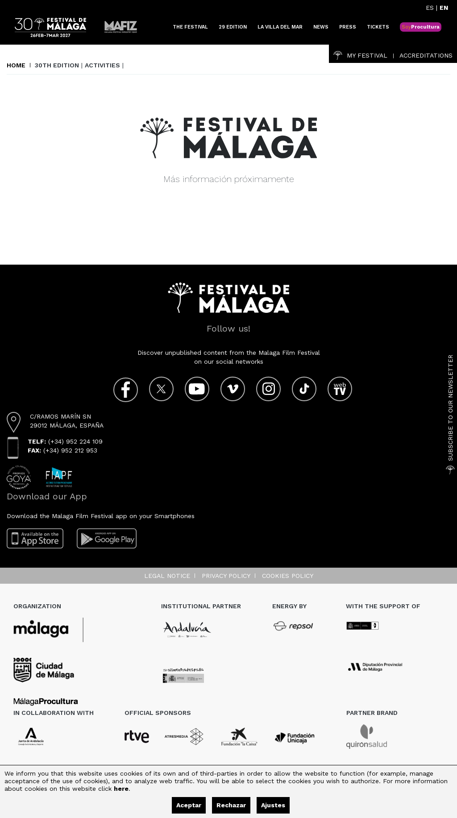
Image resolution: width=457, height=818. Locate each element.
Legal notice (167, 575)
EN (444, 7)
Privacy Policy (226, 575)
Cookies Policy (287, 575)
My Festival (360, 55)
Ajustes (273, 805)
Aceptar (188, 805)
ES (430, 7)
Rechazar (231, 805)
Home (16, 65)
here (121, 788)
